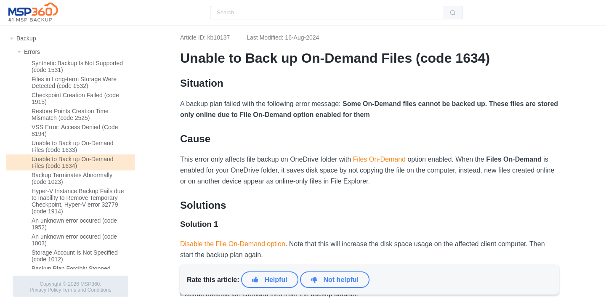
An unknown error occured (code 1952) (74, 224)
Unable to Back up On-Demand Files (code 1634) (73, 162)
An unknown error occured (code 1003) (74, 240)
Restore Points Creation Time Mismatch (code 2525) (70, 114)
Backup (26, 38)
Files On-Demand (379, 159)
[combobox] (326, 12)
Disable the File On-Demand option (232, 243)
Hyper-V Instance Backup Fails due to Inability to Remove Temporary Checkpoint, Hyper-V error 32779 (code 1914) (78, 201)
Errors (32, 51)
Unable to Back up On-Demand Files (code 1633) (73, 146)
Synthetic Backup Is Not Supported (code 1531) (77, 66)
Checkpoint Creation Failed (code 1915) (75, 98)
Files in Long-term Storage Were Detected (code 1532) (74, 82)
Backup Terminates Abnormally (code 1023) (72, 178)
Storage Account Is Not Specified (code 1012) (75, 256)
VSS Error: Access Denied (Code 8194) (75, 130)
